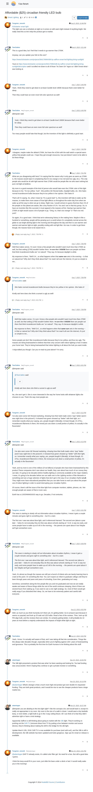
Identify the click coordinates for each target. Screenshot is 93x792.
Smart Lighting (13, 17)
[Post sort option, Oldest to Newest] (74, 17)
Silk (62, 721)
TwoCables (16, 47)
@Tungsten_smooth (27, 110)
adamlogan (16, 660)
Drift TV (27, 723)
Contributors (60, 782)
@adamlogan (30, 681)
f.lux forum (23, 4)
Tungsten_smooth (18, 23)
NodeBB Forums (48, 782)
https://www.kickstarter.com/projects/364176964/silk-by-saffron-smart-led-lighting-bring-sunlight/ (48, 59)
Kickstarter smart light (20, 27)
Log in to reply (83, 18)
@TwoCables (30, 277)
